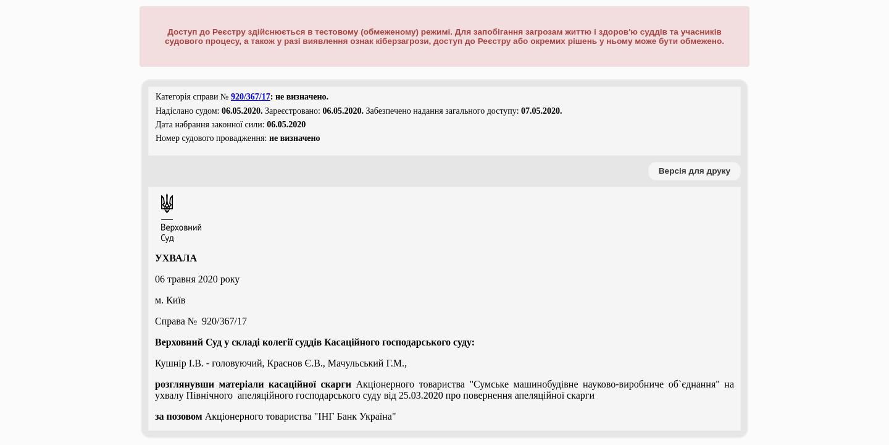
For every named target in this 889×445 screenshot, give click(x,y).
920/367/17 (250, 96)
